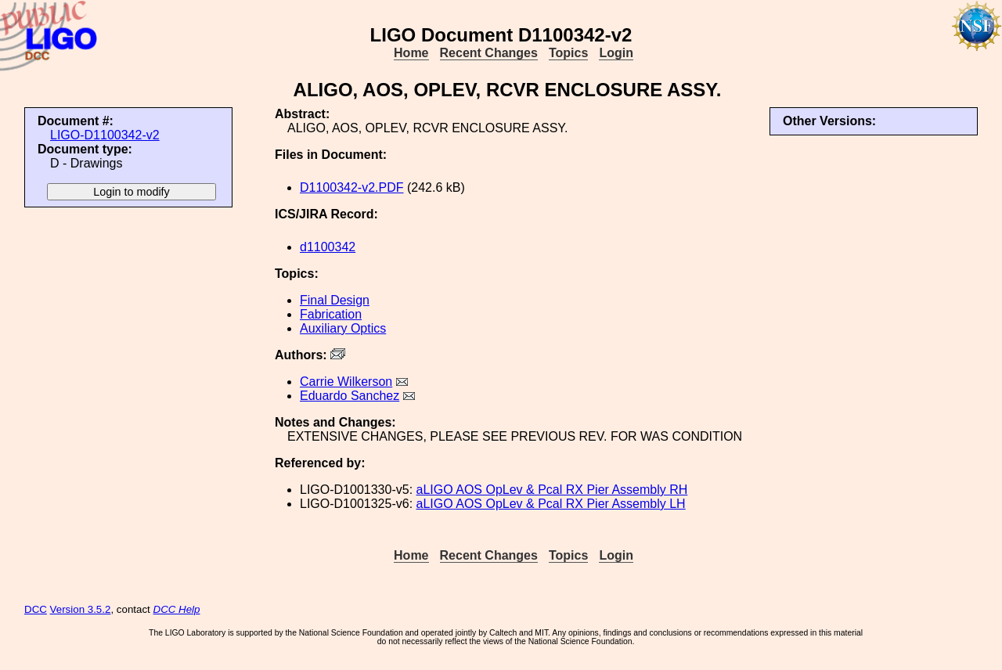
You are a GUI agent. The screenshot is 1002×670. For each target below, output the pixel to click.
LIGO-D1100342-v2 (105, 135)
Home (411, 52)
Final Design (334, 300)
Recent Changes (489, 52)
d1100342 (327, 247)
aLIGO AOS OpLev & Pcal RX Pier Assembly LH (551, 503)
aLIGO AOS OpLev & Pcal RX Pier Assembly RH (552, 489)
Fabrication (331, 314)
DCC (35, 609)
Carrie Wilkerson (346, 381)
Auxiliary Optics (343, 328)
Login (616, 52)
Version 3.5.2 (80, 609)
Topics (568, 52)
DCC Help (176, 609)
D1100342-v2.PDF (352, 187)
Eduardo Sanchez (349, 395)
